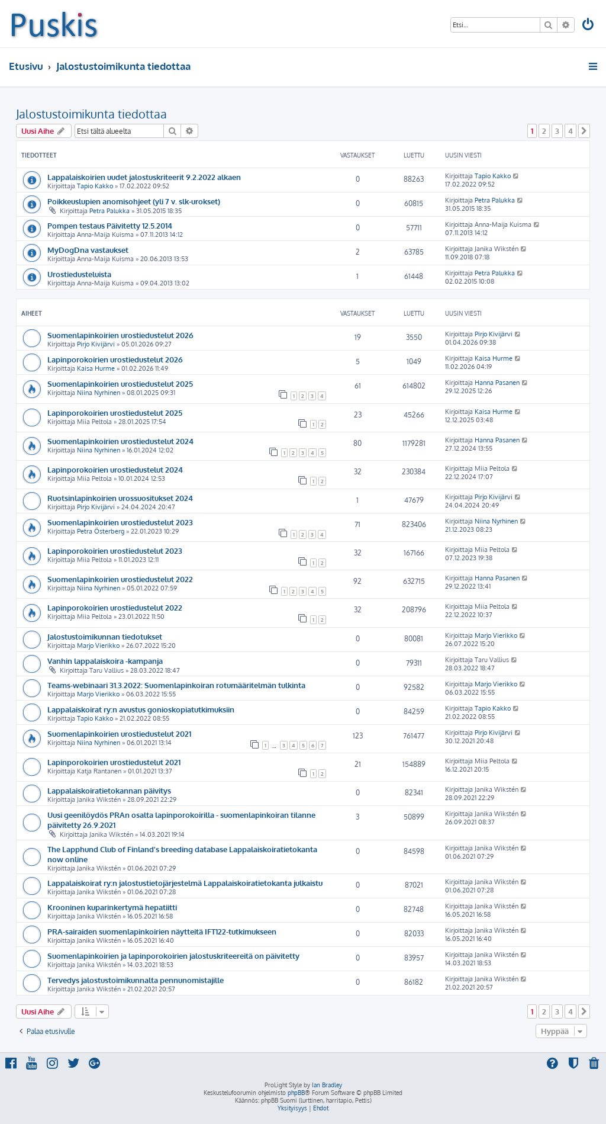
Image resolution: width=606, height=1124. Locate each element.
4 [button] (570, 131)
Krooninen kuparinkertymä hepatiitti (112, 907)
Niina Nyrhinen (98, 392)
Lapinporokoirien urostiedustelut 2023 (114, 550)
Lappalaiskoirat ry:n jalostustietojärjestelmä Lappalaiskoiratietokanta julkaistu (185, 883)
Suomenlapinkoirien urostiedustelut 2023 (120, 522)
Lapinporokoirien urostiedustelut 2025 (114, 412)
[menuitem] (589, 26)
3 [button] (557, 131)
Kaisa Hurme (96, 368)
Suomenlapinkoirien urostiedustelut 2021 (119, 733)
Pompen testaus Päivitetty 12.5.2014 (109, 225)
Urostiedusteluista (79, 274)
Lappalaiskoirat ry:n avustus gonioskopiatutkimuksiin (140, 709)
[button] (584, 131)
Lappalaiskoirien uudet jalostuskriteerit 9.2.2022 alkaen (144, 177)
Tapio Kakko (95, 186)
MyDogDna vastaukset (87, 250)
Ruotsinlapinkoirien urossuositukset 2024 (120, 498)
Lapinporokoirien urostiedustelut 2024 (115, 469)
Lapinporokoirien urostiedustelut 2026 (115, 359)
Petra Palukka (109, 211)
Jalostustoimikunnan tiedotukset (104, 636)
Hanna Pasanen (497, 382)
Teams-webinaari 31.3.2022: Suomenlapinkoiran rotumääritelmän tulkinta (176, 685)
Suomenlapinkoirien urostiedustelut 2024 (120, 441)
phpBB (296, 1092)
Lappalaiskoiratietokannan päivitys (109, 790)
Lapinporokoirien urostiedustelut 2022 (114, 607)
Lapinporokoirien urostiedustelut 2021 (113, 762)
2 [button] (544, 131)
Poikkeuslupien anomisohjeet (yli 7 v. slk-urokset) (133, 201)
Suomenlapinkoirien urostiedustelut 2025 (120, 383)
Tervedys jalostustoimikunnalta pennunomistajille (135, 980)
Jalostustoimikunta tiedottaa (91, 113)
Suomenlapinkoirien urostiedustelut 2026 (120, 335)
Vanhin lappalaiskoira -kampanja (105, 661)
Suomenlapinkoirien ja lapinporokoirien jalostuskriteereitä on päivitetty (173, 955)
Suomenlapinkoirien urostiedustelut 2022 (120, 579)
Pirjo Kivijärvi (96, 344)
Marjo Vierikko (98, 645)
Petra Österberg (100, 531)
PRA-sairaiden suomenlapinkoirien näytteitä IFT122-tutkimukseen (161, 931)
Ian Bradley (327, 1084)
